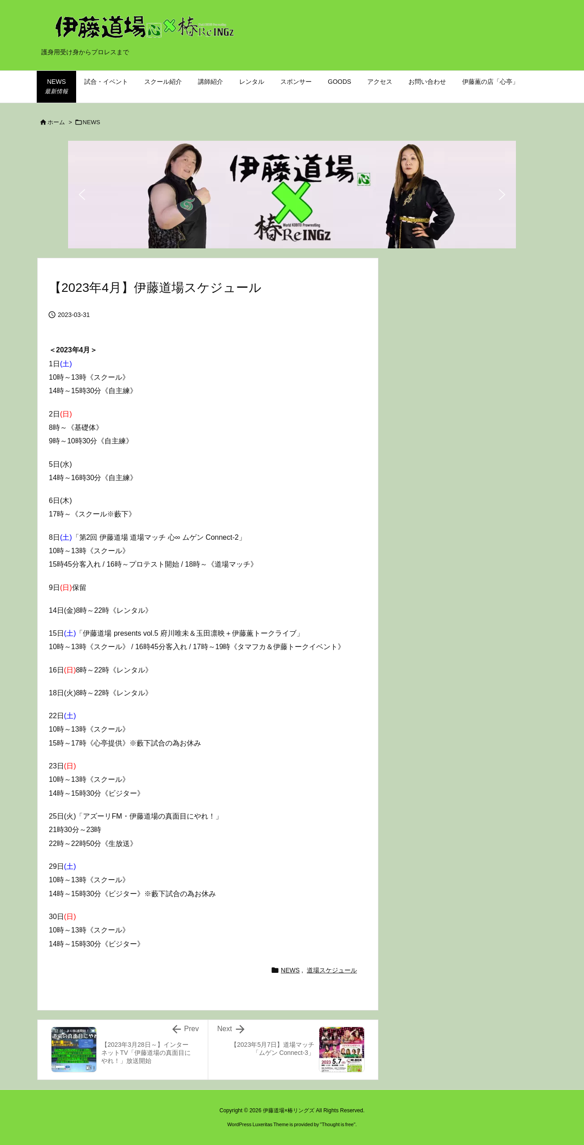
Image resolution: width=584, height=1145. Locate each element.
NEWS (91, 122)
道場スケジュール (332, 970)
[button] (82, 194)
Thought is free (337, 1124)
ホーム (56, 122)
